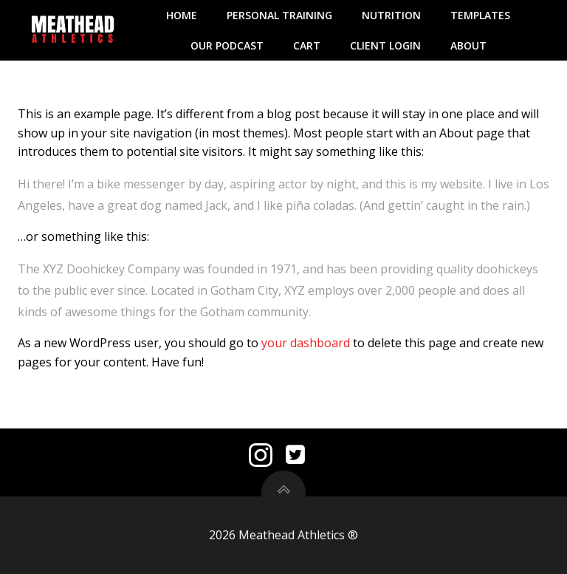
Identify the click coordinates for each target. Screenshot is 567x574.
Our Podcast (227, 45)
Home (181, 15)
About (468, 45)
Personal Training (279, 15)
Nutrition (391, 15)
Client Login (385, 45)
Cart (306, 45)
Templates (480, 15)
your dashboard (305, 343)
